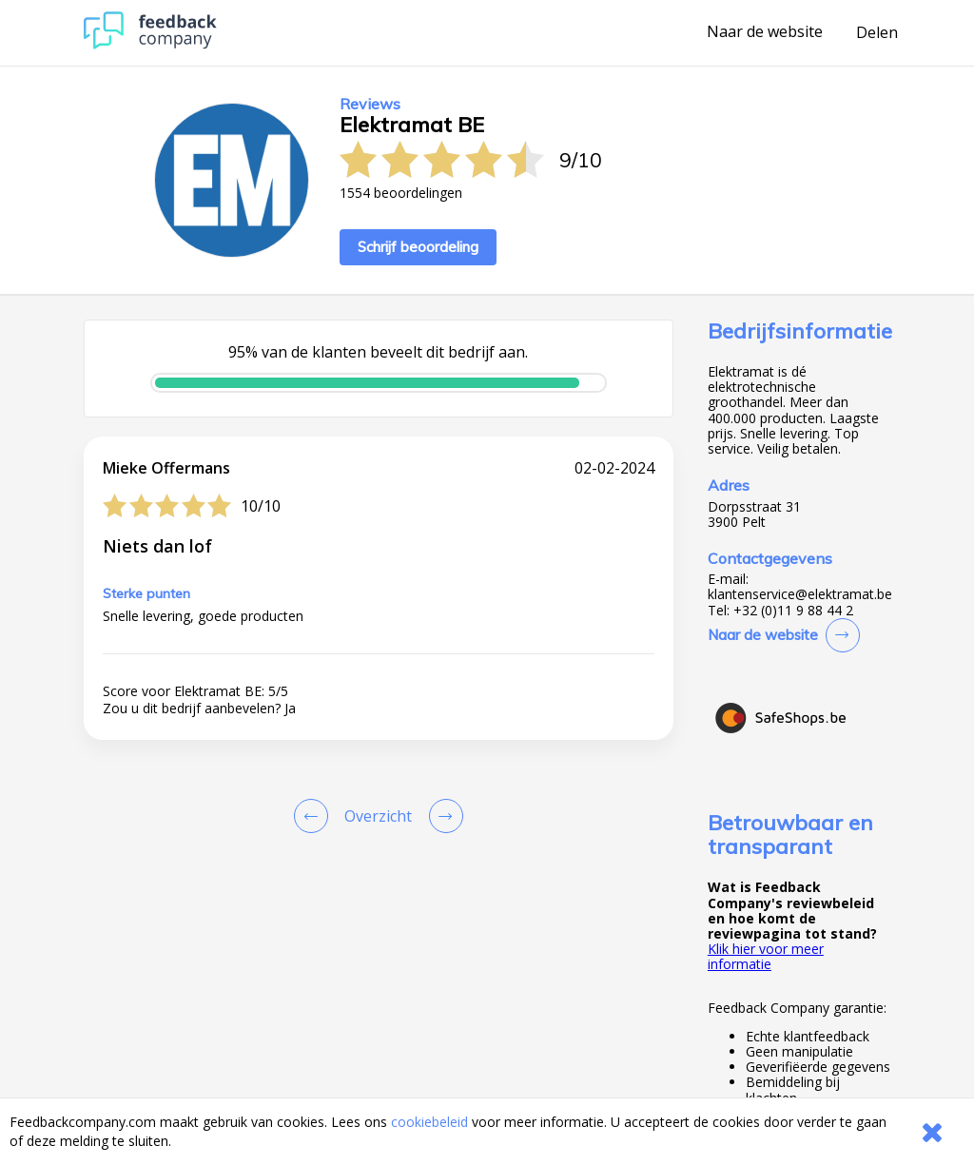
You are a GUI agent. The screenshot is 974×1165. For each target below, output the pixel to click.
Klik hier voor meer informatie (766, 956)
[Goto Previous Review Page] (315, 816)
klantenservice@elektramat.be (800, 594)
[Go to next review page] (442, 816)
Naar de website (765, 32)
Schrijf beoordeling (418, 247)
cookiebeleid (429, 1122)
